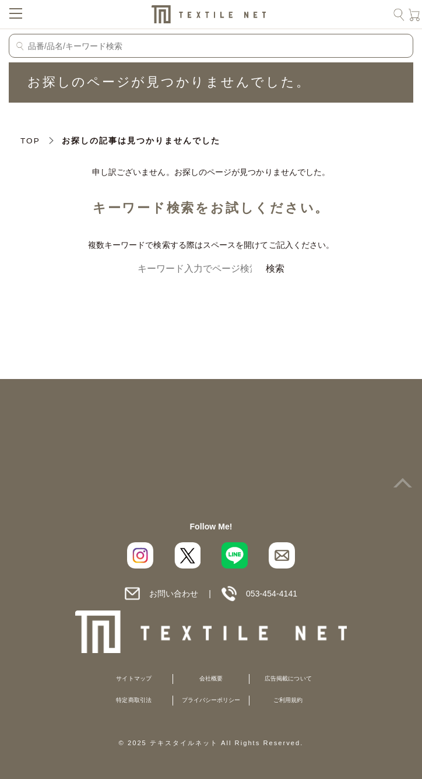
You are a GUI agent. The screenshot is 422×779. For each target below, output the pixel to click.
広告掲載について (288, 678)
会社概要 (211, 678)
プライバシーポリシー (211, 700)
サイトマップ (133, 678)
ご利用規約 (288, 700)
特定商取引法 (133, 700)
